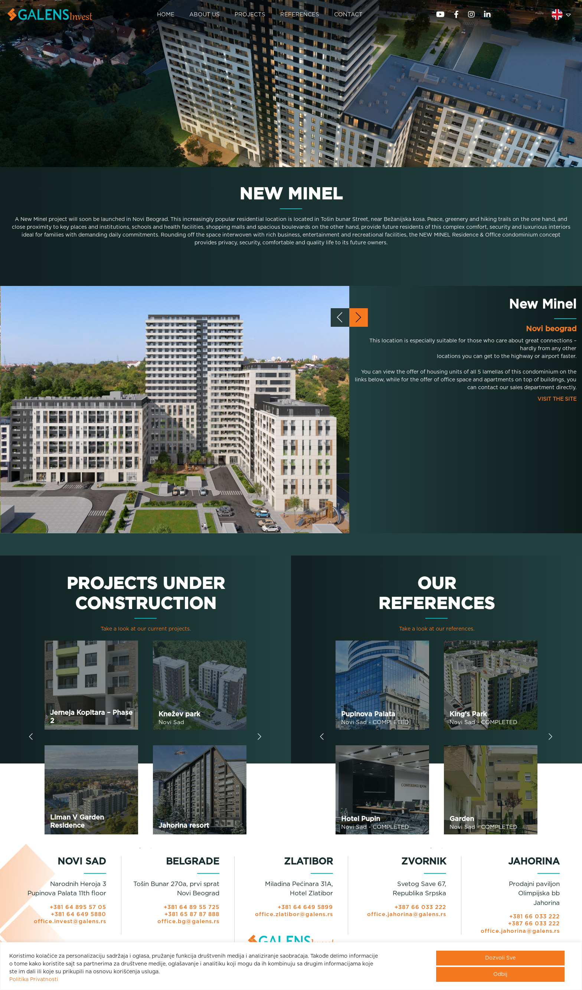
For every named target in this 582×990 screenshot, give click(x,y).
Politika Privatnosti (33, 979)
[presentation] (340, 320)
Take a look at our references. (436, 631)
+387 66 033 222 (419, 910)
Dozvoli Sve (500, 958)
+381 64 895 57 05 (77, 910)
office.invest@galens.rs (69, 924)
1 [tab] (140, 850)
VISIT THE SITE (556, 402)
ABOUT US (204, 15)
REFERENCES (299, 15)
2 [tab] (151, 850)
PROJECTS (250, 15)
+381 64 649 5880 (77, 917)
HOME (165, 15)
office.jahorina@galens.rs (406, 917)
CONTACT (348, 15)
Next (259, 741)
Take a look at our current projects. (146, 631)
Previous (31, 741)
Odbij (500, 974)
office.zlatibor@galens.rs (293, 917)
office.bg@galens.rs (188, 924)
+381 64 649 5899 (304, 910)
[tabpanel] (145, 740)
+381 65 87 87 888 (191, 917)
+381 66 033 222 (534, 919)
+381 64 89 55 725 (190, 910)
